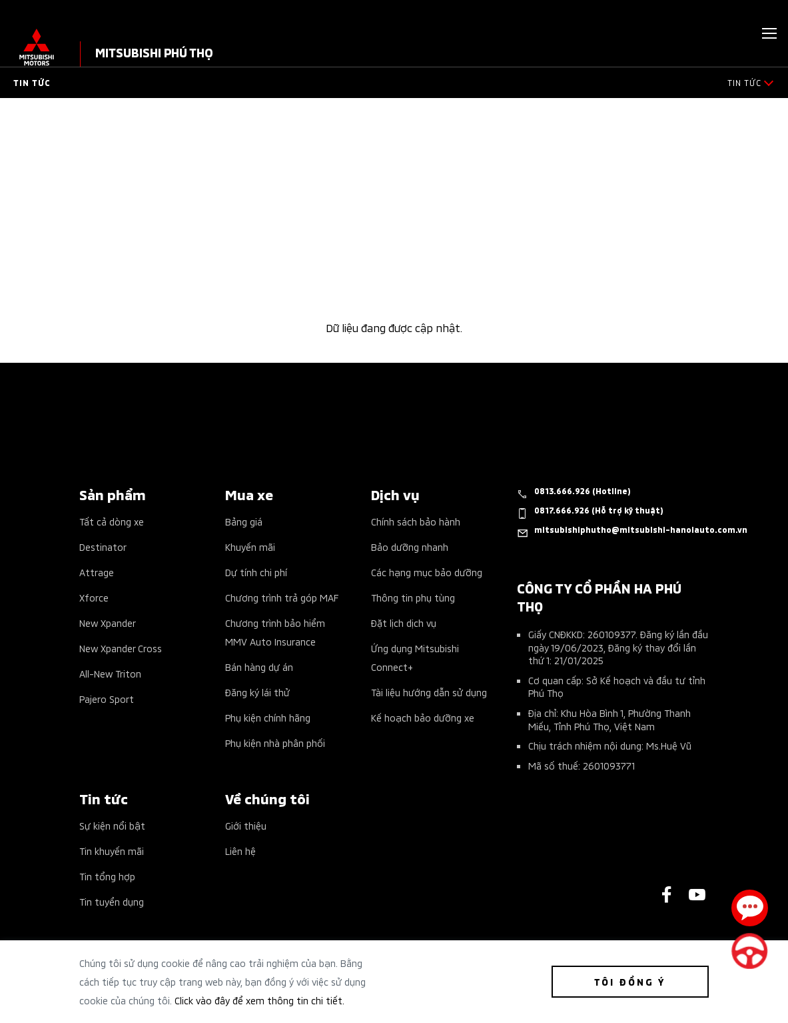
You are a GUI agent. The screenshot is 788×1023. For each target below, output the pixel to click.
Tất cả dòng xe (111, 521)
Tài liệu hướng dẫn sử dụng (429, 692)
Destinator (103, 546)
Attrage (96, 572)
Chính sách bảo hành (415, 521)
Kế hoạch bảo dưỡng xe (422, 717)
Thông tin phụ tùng (413, 597)
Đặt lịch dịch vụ (403, 622)
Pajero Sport (106, 698)
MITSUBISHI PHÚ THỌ (154, 51)
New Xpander (107, 622)
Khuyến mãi (250, 546)
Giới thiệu (245, 825)
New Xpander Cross (120, 648)
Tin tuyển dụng (111, 901)
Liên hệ (240, 850)
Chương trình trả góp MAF (281, 597)
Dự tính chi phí (256, 572)
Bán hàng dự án (259, 666)
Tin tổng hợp (107, 876)
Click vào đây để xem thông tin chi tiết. (259, 1000)
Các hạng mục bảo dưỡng (426, 572)
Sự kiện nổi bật (112, 825)
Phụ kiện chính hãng (267, 717)
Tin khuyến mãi (111, 850)
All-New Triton (110, 673)
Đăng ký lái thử (257, 692)
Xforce (94, 597)
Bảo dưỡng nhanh (409, 546)
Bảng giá (243, 521)
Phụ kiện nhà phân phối (275, 742)
